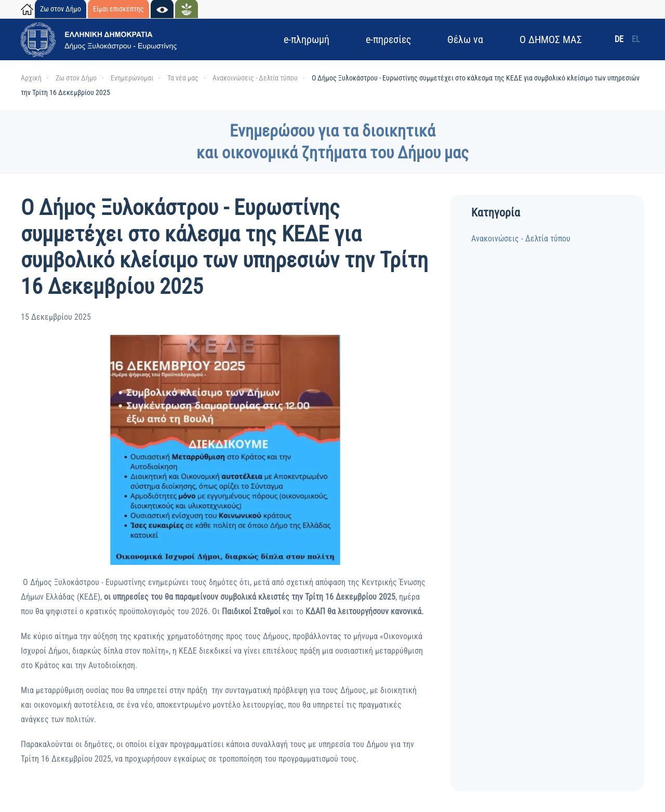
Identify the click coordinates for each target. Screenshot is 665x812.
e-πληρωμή (306, 39)
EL (636, 39)
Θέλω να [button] (465, 39)
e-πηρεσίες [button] (388, 39)
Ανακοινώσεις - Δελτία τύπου (520, 238)
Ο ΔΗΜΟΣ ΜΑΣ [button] (551, 39)
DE (619, 39)
